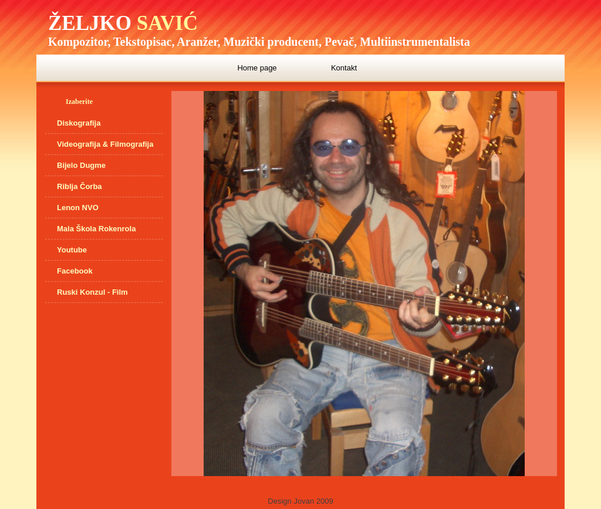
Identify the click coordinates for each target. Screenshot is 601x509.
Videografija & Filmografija (105, 144)
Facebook (75, 271)
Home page (256, 67)
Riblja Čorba (79, 186)
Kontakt (344, 67)
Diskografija (78, 123)
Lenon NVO (78, 207)
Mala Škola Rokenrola (96, 228)
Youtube (72, 249)
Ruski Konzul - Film (92, 292)
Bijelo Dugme (81, 165)
